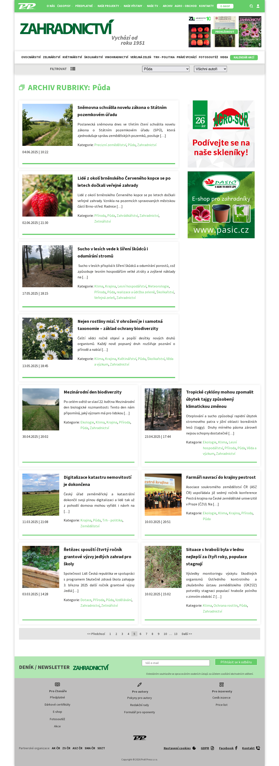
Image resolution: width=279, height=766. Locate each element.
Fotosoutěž (208, 57)
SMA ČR (90, 748)
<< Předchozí (96, 634)
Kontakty (206, 6)
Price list (221, 705)
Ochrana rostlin (226, 605)
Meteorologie (158, 286)
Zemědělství (89, 526)
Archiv (167, 6)
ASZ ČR (77, 748)
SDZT (101, 748)
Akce (57, 726)
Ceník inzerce (221, 698)
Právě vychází (187, 57)
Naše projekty (110, 6)
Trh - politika (163, 57)
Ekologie (87, 422)
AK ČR (56, 748)
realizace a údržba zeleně (136, 292)
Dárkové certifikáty (57, 704)
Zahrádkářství (127, 215)
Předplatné (85, 6)
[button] (236, 662)
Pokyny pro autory (139, 698)
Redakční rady (139, 705)
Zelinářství (51, 57)
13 (175, 634)
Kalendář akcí (244, 57)
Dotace (85, 600)
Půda (132, 145)
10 (165, 634)
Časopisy (65, 6)
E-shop (57, 712)
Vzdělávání (123, 600)
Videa (224, 57)
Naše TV (154, 6)
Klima (98, 286)
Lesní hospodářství (131, 286)
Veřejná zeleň (140, 57)
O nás (51, 6)
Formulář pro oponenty (139, 712)
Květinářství (72, 57)
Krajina (110, 286)
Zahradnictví (146, 145)
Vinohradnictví (116, 57)
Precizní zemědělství (110, 145)
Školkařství (93, 57)
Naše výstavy (134, 6)
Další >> (187, 634)
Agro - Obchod (186, 6)
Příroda (100, 215)
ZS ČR (66, 748)
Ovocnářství (31, 57)
